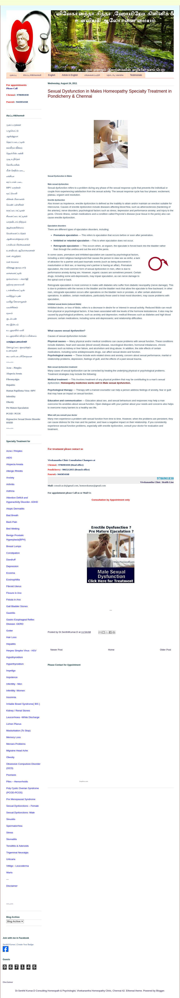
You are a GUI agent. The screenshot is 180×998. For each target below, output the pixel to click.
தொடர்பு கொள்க (115, 75)
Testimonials (136, 75)
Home (111, 649)
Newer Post (56, 649)
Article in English (70, 75)
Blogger (160, 990)
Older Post (165, 649)
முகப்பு (13, 75)
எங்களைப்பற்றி (92, 75)
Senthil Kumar (9, 944)
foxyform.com (83, 781)
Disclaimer (8, 982)
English (51, 75)
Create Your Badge (25, 944)
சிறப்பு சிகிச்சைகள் (32, 75)
